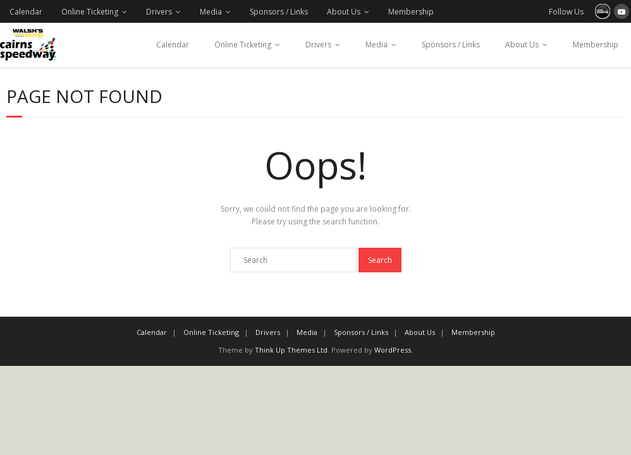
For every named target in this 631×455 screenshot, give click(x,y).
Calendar (25, 11)
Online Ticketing (89, 11)
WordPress (392, 350)
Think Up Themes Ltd (291, 350)
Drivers (159, 11)
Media (211, 11)
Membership (411, 11)
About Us (343, 11)
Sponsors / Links (279, 11)
